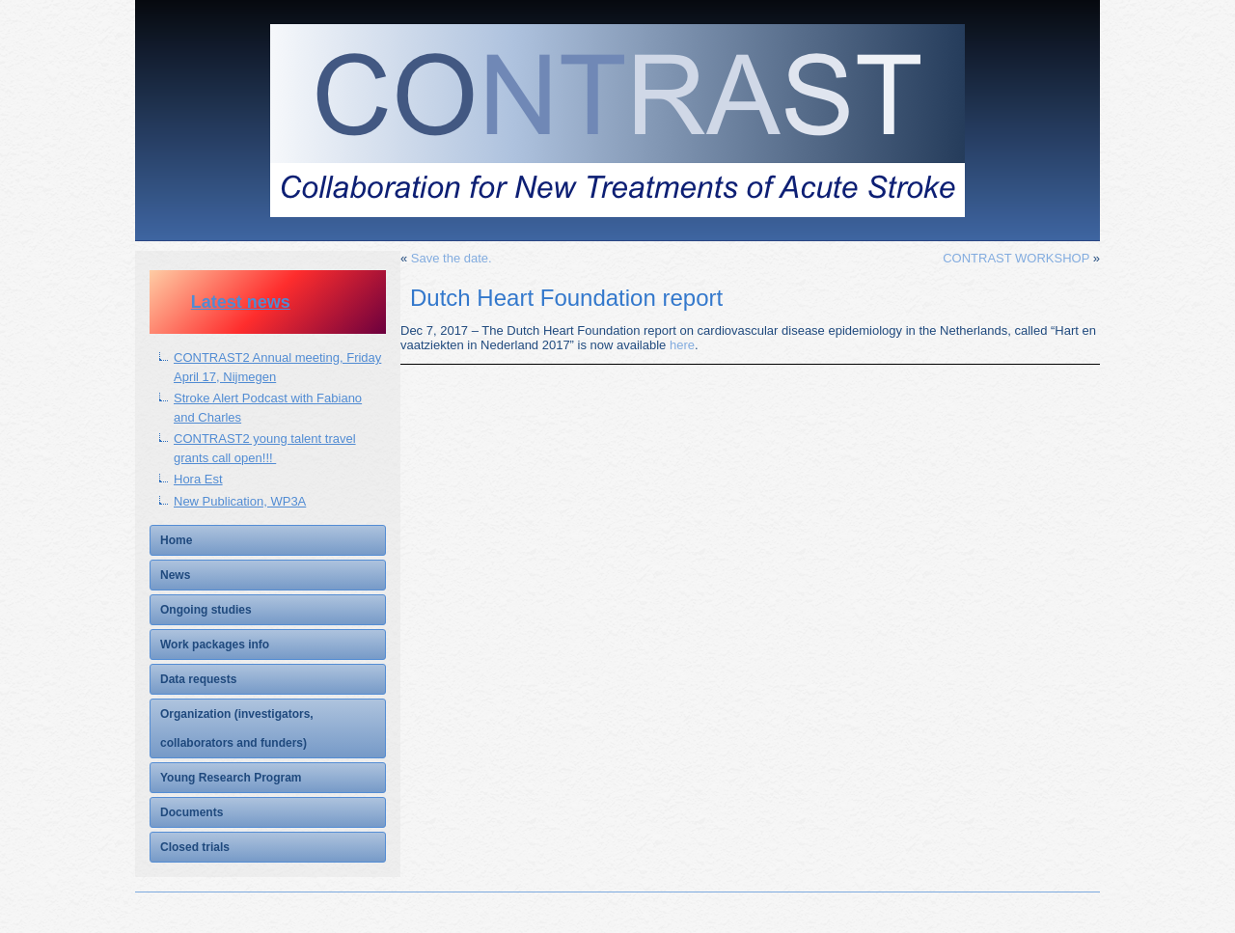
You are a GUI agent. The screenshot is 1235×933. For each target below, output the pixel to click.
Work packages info (214, 644)
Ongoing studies (206, 610)
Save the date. (451, 258)
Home (176, 540)
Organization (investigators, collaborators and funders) (237, 728)
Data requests (198, 679)
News (175, 575)
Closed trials (195, 847)
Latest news (240, 302)
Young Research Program (230, 777)
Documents (191, 812)
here (682, 345)
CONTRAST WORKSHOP (1016, 258)
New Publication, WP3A (240, 501)
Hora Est (198, 479)
